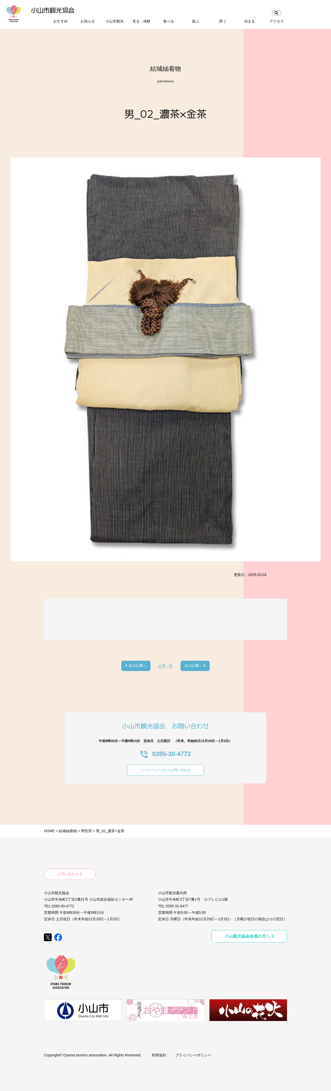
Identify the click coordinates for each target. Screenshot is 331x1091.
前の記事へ (136, 666)
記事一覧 (165, 666)
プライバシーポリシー (193, 1051)
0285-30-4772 (165, 753)
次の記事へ (195, 666)
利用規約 (159, 1051)
